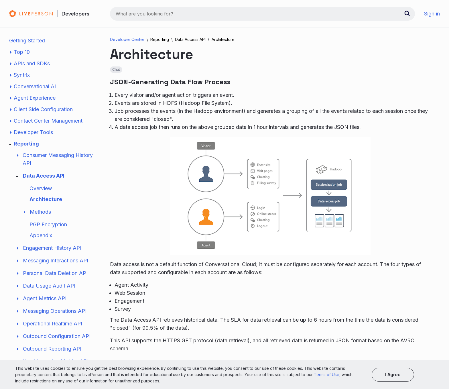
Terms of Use (326, 374)
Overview (40, 188)
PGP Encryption (48, 224)
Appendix (40, 235)
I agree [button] (393, 375)
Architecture (45, 199)
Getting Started (27, 41)
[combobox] (262, 14)
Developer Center (127, 39)
